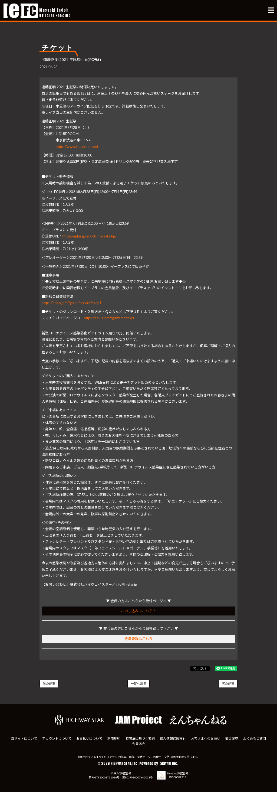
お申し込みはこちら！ (138, 611)
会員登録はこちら (138, 639)
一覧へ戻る (138, 684)
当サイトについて (24, 736)
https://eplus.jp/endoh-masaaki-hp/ (89, 236)
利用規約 (113, 736)
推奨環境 (232, 736)
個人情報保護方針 (173, 736)
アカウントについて (56, 736)
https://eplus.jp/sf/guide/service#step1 (71, 303)
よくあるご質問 (255, 736)
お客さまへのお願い (205, 736)
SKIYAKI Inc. (169, 760)
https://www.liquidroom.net (77, 146)
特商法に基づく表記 (140, 736)
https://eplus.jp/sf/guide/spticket (109, 318)
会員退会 (138, 741)
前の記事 (48, 684)
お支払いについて (89, 736)
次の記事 (228, 684)
